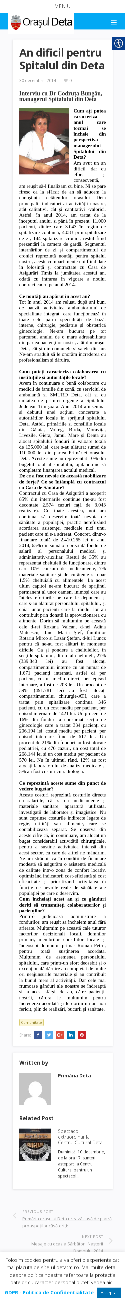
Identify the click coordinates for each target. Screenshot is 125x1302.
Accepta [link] (109, 1293)
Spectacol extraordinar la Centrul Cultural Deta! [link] (81, 1137)
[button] (62, 6)
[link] (40, 21)
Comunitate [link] (31, 1022)
